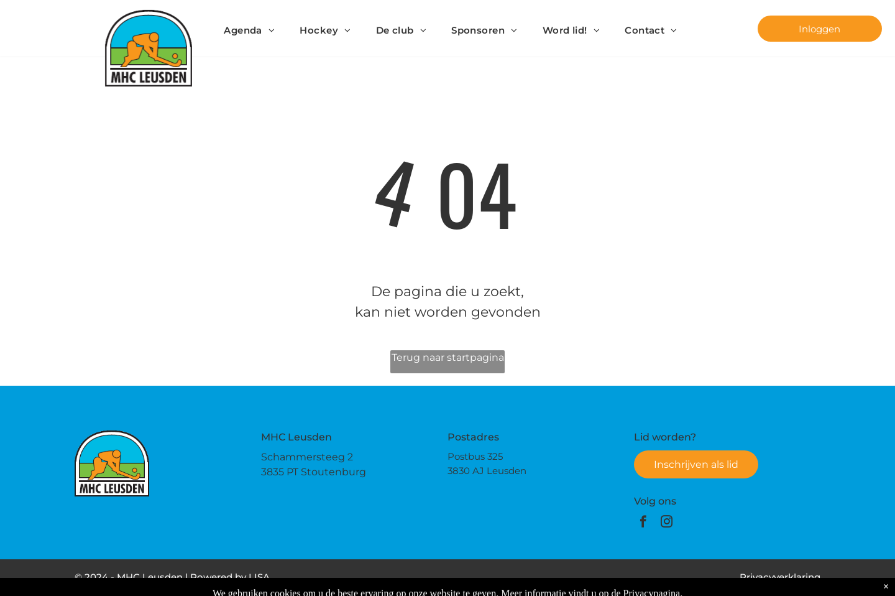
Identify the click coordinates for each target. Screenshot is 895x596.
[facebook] (643, 523)
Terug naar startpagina (448, 357)
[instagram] (667, 523)
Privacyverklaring (780, 577)
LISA (259, 577)
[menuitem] (249, 30)
